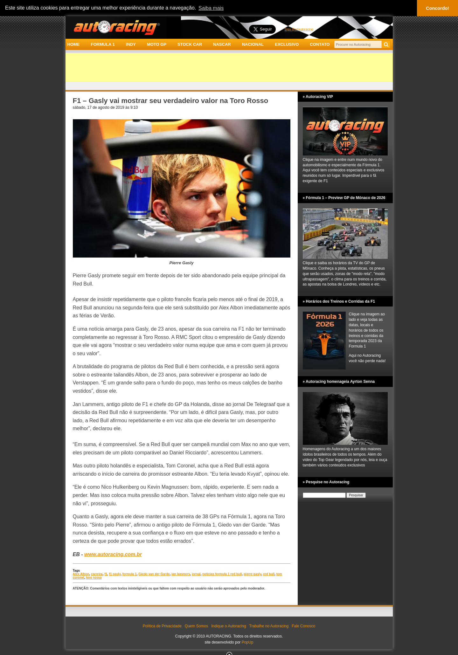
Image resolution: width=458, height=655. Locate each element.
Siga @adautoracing (298, 29)
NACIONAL (253, 44)
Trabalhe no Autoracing (269, 626)
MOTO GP (156, 44)
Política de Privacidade (162, 626)
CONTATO (320, 44)
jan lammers (180, 574)
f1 (105, 574)
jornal (196, 574)
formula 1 (129, 574)
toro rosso (93, 577)
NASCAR (222, 44)
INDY (131, 44)
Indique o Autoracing (228, 626)
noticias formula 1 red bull (222, 574)
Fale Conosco (303, 626)
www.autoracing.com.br (113, 554)
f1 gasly (115, 574)
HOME (73, 44)
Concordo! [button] (437, 8)
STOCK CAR (189, 44)
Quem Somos (196, 626)
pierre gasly (252, 574)
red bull (268, 574)
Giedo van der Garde (154, 574)
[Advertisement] (229, 67)
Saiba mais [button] (211, 8)
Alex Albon (81, 574)
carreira (97, 574)
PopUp (247, 642)
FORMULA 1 (102, 44)
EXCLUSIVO (287, 44)
